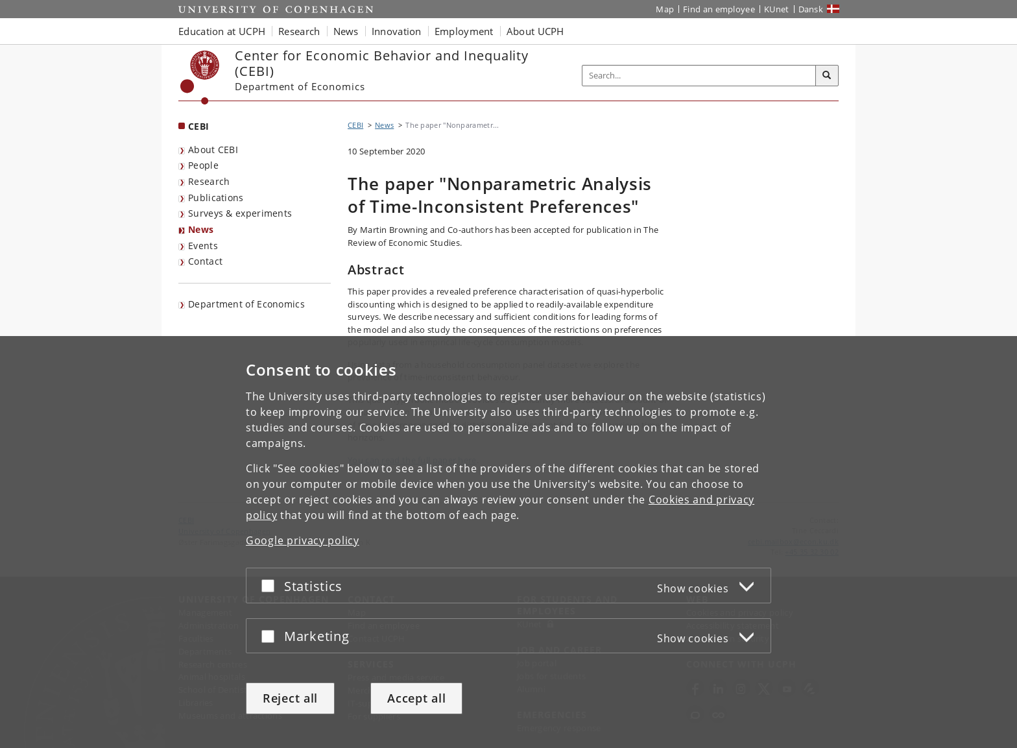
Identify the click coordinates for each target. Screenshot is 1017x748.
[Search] (827, 76)
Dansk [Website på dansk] (811, 9)
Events (203, 245)
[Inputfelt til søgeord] (699, 75)
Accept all (416, 698)
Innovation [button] (397, 31)
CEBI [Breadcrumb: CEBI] (355, 125)
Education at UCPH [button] (221, 31)
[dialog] (508, 542)
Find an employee (719, 9)
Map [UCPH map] (665, 9)
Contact (205, 261)
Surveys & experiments (240, 213)
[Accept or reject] (271, 585)
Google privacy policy (302, 540)
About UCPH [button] (535, 31)
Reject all (290, 698)
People (203, 165)
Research (209, 181)
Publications (216, 197)
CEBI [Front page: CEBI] (198, 126)
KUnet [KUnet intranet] (776, 9)
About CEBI (213, 149)
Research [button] (299, 31)
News (200, 229)
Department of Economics (246, 304)
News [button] (346, 31)
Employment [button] (464, 31)
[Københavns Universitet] (200, 77)
